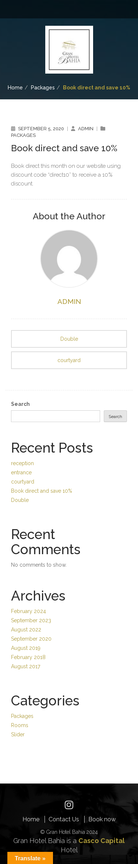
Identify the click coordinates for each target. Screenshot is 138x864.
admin (85, 128)
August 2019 (25, 644)
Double (69, 339)
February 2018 (28, 653)
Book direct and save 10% (41, 489)
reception (22, 463)
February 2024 (28, 609)
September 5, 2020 (41, 128)
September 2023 (31, 618)
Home (15, 88)
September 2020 (31, 635)
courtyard (69, 360)
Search (20, 404)
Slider (18, 729)
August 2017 (25, 662)
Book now (102, 813)
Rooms (19, 720)
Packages (43, 88)
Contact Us (64, 813)
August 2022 (26, 627)
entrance (21, 472)
